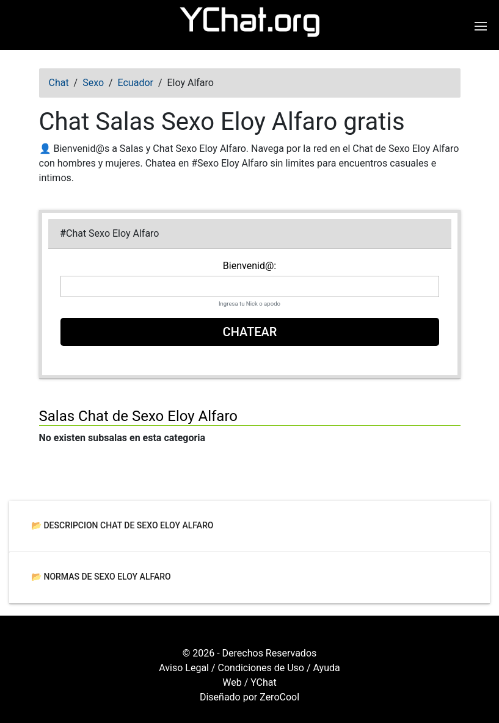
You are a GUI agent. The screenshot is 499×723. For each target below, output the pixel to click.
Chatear (249, 332)
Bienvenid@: (249, 266)
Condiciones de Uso (261, 668)
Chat (59, 82)
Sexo (93, 82)
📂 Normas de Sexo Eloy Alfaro (101, 576)
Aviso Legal (184, 668)
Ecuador (135, 82)
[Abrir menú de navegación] (482, 26)
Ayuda (326, 668)
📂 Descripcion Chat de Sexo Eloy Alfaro (122, 525)
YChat (263, 682)
